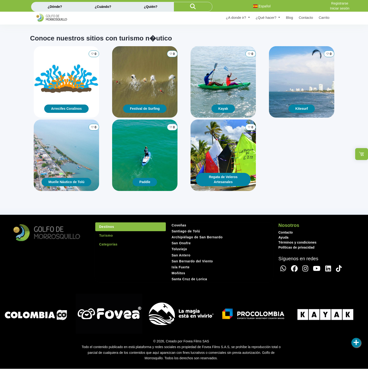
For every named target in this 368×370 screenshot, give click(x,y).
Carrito (324, 17)
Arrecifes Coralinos (66, 108)
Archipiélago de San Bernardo (197, 237)
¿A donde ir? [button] (236, 17)
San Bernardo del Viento (192, 261)
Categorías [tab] (108, 244)
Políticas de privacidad (296, 247)
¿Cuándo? (103, 7)
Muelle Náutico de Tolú (66, 182)
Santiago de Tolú (186, 231)
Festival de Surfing (145, 108)
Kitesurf (301, 108)
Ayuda (283, 237)
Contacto (306, 17)
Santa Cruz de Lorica (189, 279)
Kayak (223, 108)
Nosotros (288, 225)
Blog (289, 17)
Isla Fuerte (181, 267)
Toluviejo (179, 249)
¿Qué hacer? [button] (266, 17)
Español (262, 6)
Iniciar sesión (339, 8)
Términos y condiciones (297, 242)
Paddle (144, 182)
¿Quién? (151, 7)
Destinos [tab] (106, 227)
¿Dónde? (55, 7)
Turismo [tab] (106, 235)
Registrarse (339, 3)
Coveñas (179, 225)
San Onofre (181, 243)
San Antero (181, 255)
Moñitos (178, 273)
